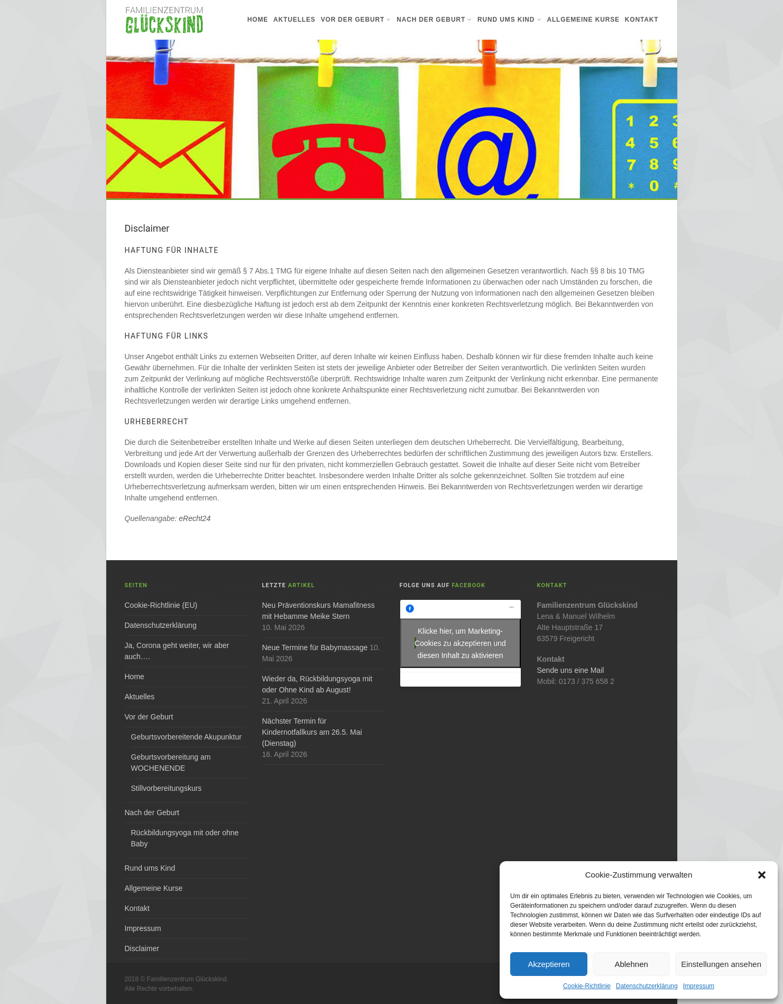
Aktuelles (294, 19)
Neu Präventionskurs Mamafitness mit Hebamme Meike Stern (318, 610)
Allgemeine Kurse (583, 19)
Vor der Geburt (356, 19)
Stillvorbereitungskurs (166, 788)
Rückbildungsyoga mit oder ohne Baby (185, 838)
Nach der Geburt (434, 19)
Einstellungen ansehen (721, 964)
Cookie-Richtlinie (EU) (161, 605)
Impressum (698, 986)
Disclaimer (142, 948)
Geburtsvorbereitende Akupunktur (186, 737)
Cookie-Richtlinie (587, 986)
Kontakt (642, 19)
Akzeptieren (548, 964)
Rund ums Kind (509, 19)
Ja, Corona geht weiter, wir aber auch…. (177, 651)
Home (257, 19)
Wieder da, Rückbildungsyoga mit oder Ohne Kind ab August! (317, 684)
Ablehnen (631, 964)
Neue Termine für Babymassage (315, 647)
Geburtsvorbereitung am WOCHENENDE (171, 762)
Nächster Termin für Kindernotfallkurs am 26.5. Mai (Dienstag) (312, 732)
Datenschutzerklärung (647, 986)
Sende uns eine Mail (570, 670)
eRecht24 (194, 518)
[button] (762, 875)
